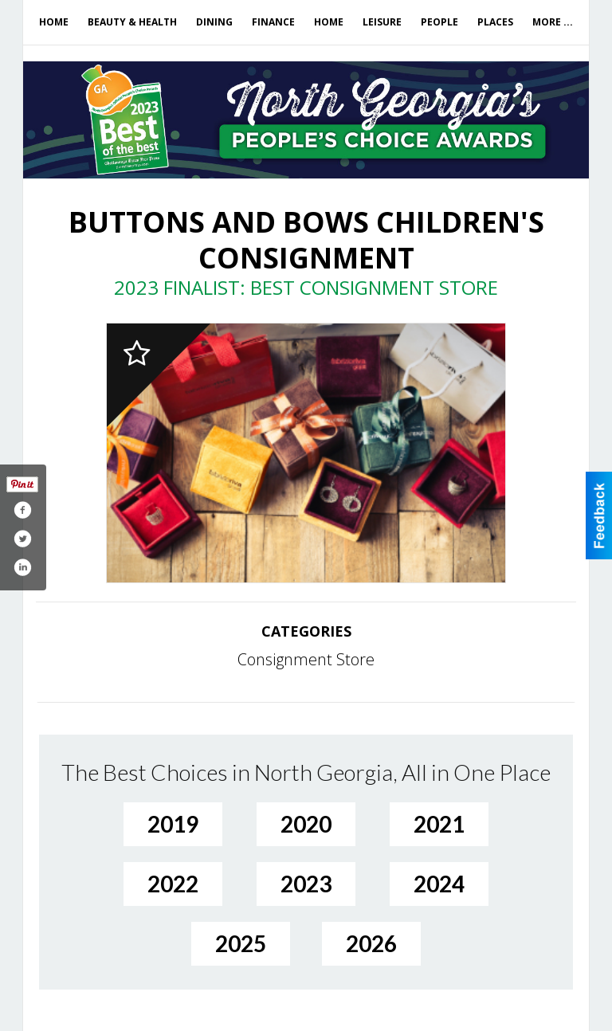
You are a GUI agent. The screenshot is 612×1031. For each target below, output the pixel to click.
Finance (273, 22)
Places (495, 22)
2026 (371, 943)
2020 (306, 823)
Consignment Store (306, 659)
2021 (439, 823)
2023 (306, 883)
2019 (172, 823)
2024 (439, 883)
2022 (172, 883)
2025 (240, 943)
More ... (552, 22)
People (439, 22)
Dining (214, 22)
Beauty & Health (132, 22)
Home (54, 22)
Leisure (382, 22)
